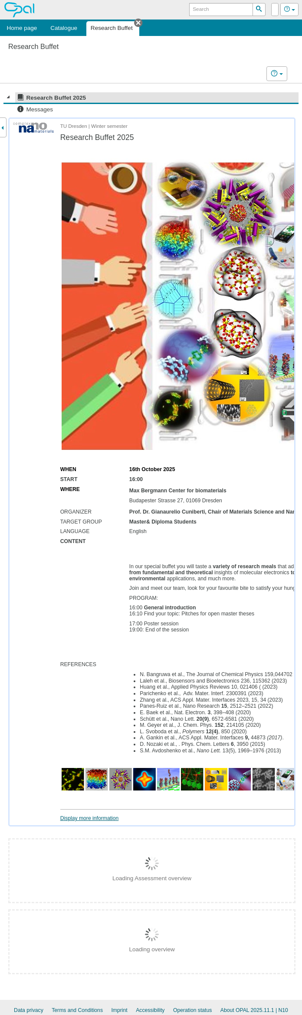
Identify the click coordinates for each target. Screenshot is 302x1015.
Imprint (119, 1010)
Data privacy (28, 1010)
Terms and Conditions (77, 1010)
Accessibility (150, 1010)
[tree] (151, 103)
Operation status (192, 1010)
